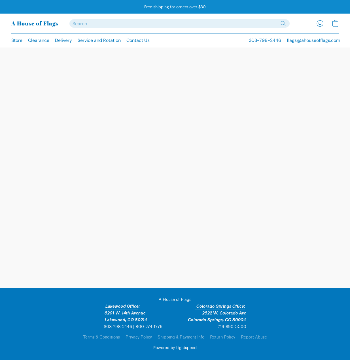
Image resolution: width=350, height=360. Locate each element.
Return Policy (222, 337)
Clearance (38, 40)
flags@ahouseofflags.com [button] (313, 40)
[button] (34, 23)
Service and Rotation (99, 40)
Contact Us (138, 40)
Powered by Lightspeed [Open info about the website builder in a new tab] (175, 347)
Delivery (63, 40)
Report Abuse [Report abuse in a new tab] (254, 337)
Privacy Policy (139, 337)
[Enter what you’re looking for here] (179, 23)
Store (16, 40)
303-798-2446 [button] (265, 40)
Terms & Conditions (101, 337)
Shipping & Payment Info (181, 337)
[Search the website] (283, 23)
